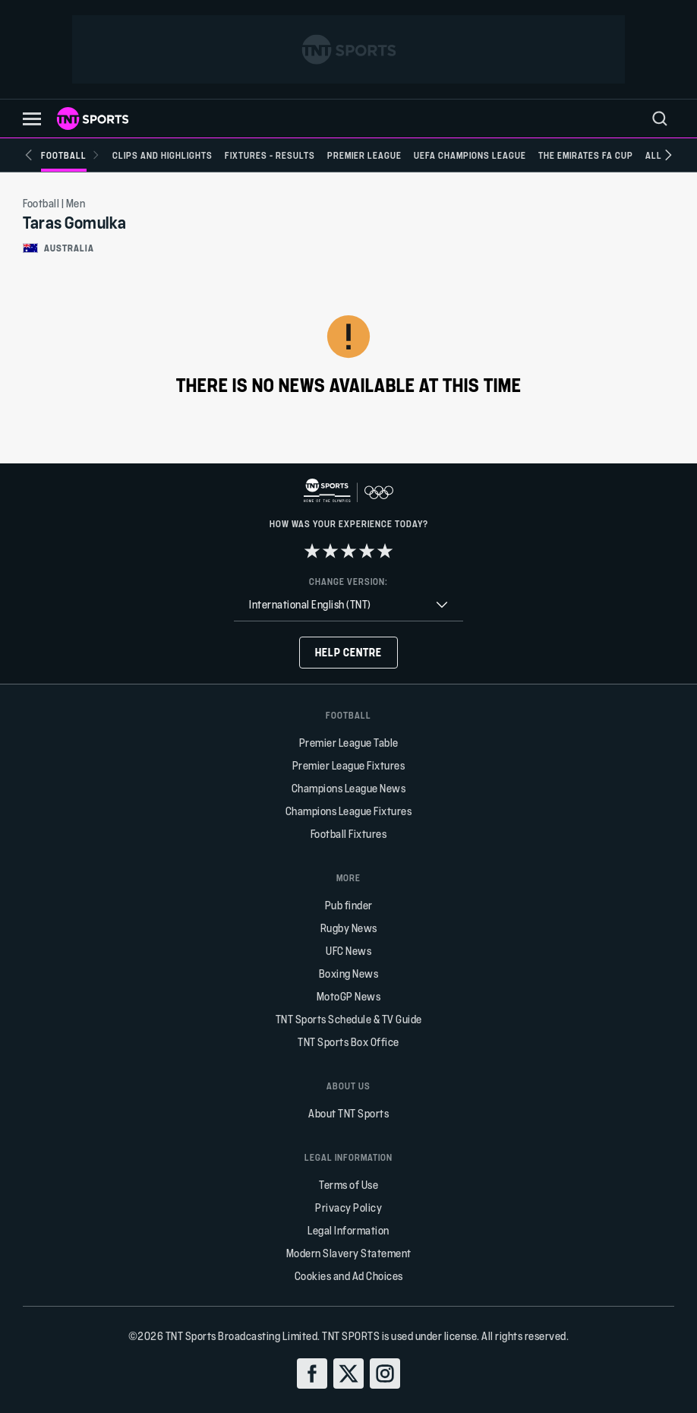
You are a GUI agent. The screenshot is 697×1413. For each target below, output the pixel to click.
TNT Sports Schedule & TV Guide (349, 1019)
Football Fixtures (349, 833)
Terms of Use (348, 1184)
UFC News (348, 950)
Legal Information (349, 1230)
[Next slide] (668, 155)
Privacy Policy (348, 1207)
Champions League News (349, 788)
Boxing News (349, 973)
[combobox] (348, 605)
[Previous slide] (29, 155)
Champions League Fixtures (348, 810)
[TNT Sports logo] (92, 118)
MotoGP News (349, 996)
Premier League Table (349, 742)
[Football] (70, 155)
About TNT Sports (348, 1113)
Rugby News (348, 927)
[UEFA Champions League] (470, 155)
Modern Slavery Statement (349, 1253)
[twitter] (348, 1373)
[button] (32, 118)
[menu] (659, 119)
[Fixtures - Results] (270, 155)
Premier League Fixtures (348, 765)
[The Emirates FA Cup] (585, 155)
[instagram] (385, 1373)
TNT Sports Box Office (348, 1041)
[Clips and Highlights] (162, 155)
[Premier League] (364, 155)
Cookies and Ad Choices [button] (349, 1275)
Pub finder (349, 905)
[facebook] (312, 1373)
